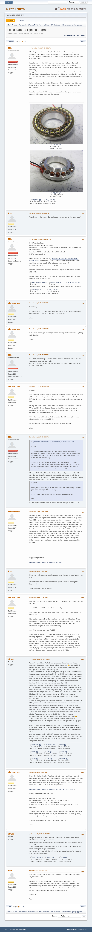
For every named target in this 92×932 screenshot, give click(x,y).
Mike (10, 48)
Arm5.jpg (34, 752)
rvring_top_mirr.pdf (73, 282)
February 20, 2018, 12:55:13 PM (38, 772)
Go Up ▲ (84, 929)
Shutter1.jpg (49, 857)
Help (68, 929)
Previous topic (69, 35)
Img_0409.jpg (52, 289)
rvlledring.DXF (35, 289)
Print (83, 41)
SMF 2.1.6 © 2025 (10, 929)
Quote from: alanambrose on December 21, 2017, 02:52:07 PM (53, 442)
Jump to (54, 916)
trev (10, 213)
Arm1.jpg (63, 752)
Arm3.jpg (48, 752)
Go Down (10, 41)
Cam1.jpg (63, 857)
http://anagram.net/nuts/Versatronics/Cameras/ (45, 562)
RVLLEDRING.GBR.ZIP (38, 282)
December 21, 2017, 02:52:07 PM (39, 386)
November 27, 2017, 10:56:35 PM (39, 213)
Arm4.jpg (62, 745)
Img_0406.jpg (35, 200)
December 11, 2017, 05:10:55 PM (39, 355)
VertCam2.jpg (49, 745)
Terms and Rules (76, 929)
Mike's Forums (15, 8)
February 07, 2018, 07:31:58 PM (38, 571)
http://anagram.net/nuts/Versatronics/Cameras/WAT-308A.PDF (51, 789)
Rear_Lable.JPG (36, 857)
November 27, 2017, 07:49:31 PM (41, 48)
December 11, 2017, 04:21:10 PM (39, 329)
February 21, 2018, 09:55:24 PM (40, 834)
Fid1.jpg (48, 758)
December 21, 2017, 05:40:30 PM (39, 437)
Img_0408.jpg (49, 200)
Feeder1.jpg (63, 758)
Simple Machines (21, 929)
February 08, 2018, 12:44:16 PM (38, 597)
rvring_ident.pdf (55, 282)
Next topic (81, 35)
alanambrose (14, 303)
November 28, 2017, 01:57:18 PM (39, 303)
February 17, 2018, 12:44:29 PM (40, 659)
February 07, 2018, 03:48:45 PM (38, 511)
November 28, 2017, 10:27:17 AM (41, 239)
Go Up (9, 906)
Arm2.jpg (34, 758)
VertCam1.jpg (35, 745)
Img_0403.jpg (55, 193)
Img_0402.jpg (55, 144)
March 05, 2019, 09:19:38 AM (37, 870)
